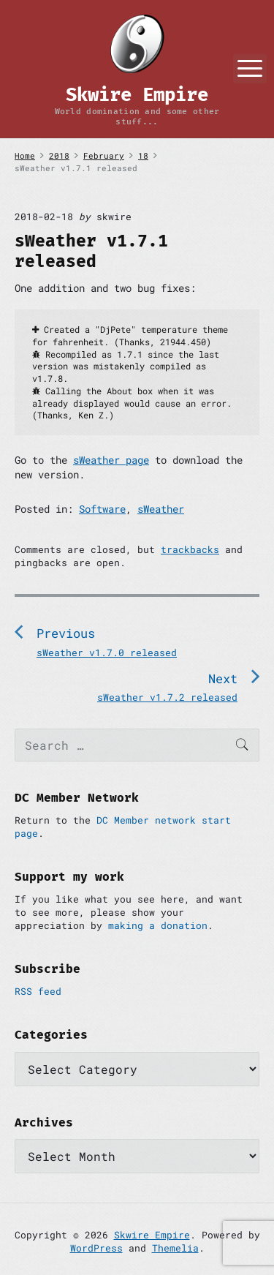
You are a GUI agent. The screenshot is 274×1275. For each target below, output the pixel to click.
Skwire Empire (152, 1235)
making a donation (158, 925)
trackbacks (190, 549)
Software (102, 509)
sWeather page (111, 460)
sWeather (160, 509)
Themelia (175, 1248)
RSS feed (38, 991)
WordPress (96, 1248)
